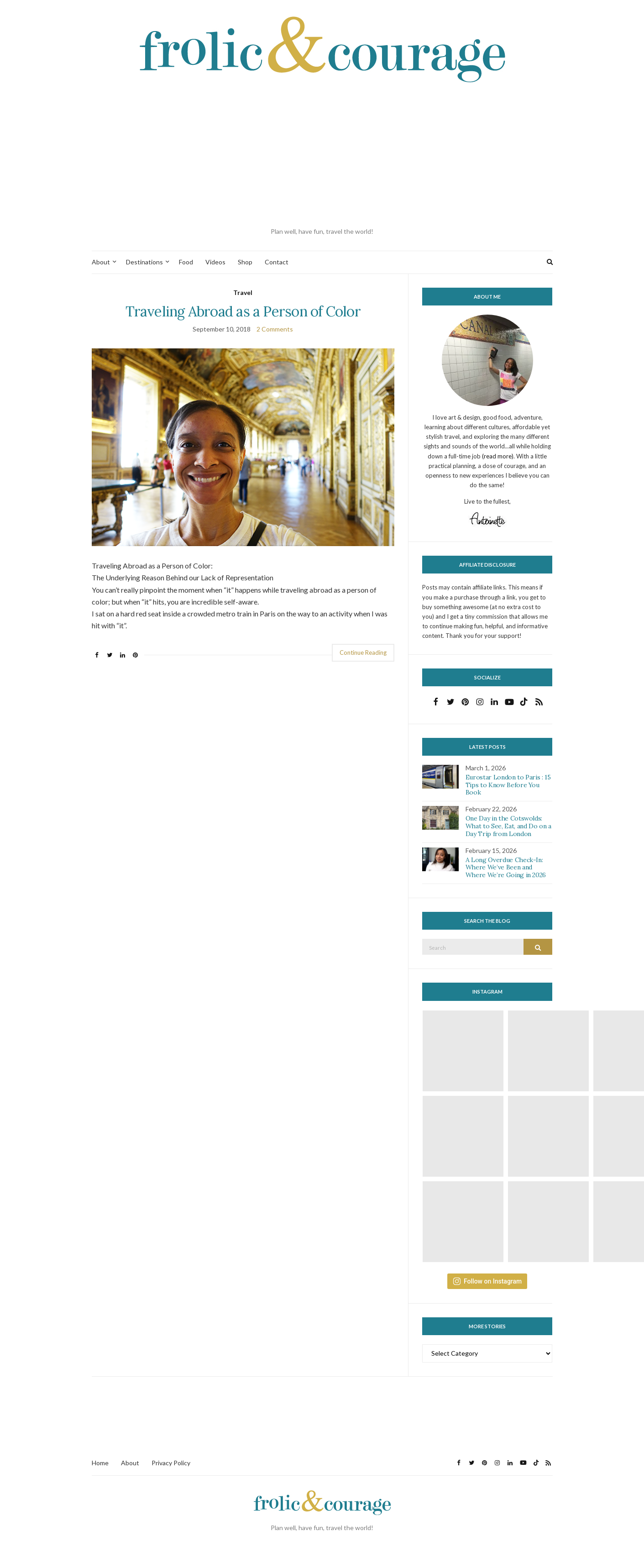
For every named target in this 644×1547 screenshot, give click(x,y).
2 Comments (275, 329)
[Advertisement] (322, 156)
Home (100, 1463)
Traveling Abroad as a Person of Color (243, 311)
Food (186, 262)
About (101, 262)
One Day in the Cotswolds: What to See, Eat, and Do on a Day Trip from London (508, 826)
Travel (242, 292)
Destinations (144, 262)
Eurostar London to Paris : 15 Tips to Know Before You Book (508, 785)
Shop (245, 262)
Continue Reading (363, 652)
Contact (276, 262)
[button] (243, 447)
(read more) (497, 456)
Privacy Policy (171, 1463)
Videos (215, 262)
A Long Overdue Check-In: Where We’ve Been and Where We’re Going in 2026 (506, 867)
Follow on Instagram (487, 1281)
